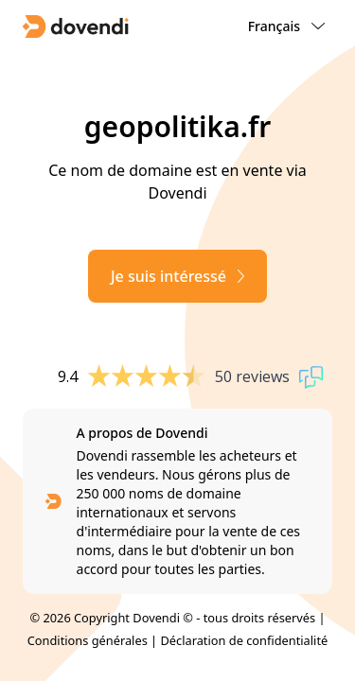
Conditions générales (87, 640)
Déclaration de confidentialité (244, 640)
